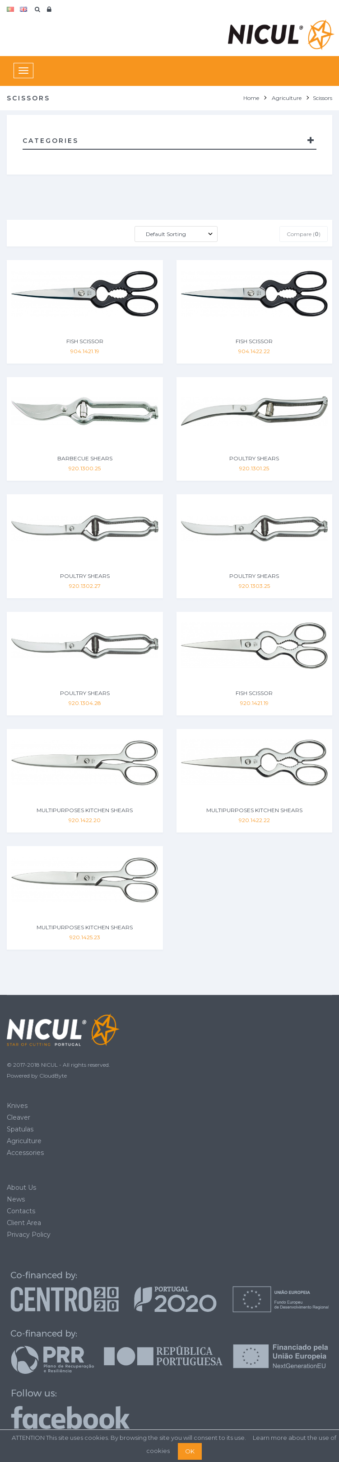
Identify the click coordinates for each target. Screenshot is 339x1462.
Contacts (21, 1211)
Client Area (24, 1223)
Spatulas (20, 1129)
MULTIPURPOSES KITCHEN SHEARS (85, 810)
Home (251, 98)
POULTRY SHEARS (254, 458)
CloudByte (53, 1075)
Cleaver (18, 1117)
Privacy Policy (29, 1234)
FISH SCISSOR (84, 341)
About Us (21, 1187)
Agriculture (24, 1141)
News (16, 1199)
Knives (17, 1106)
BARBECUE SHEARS (84, 458)
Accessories (25, 1153)
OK (190, 1451)
